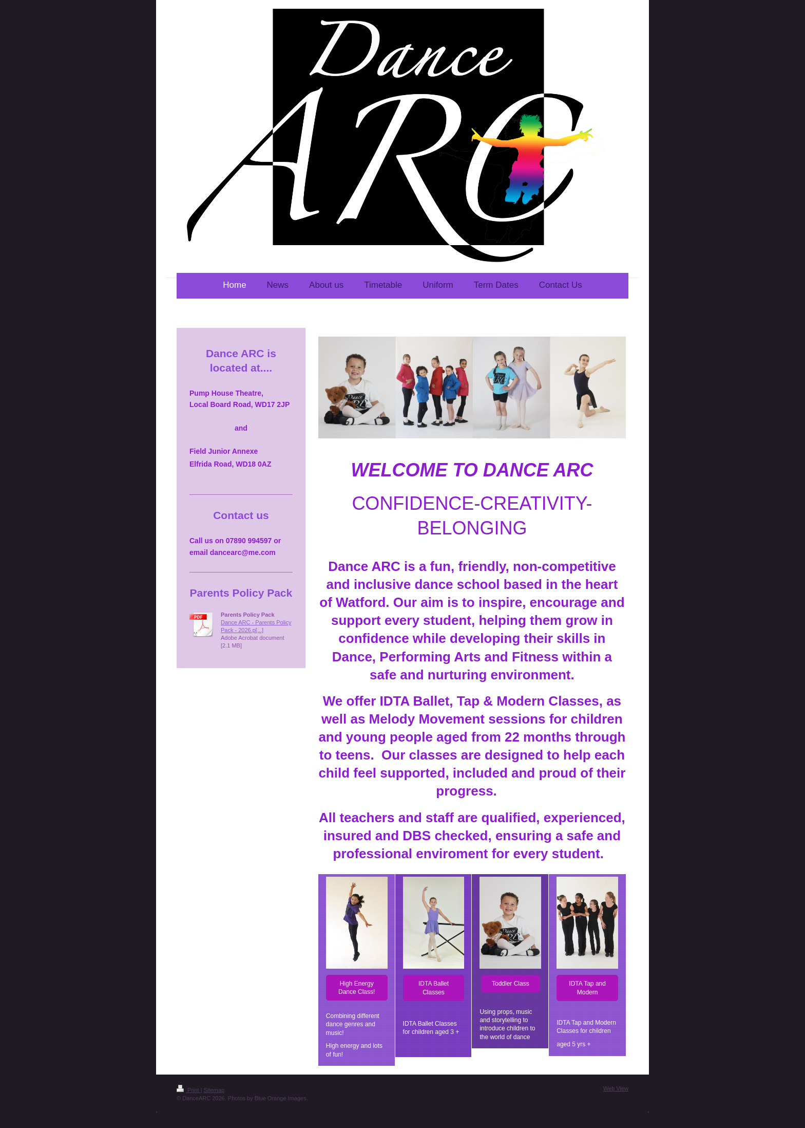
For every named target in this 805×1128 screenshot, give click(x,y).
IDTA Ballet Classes (433, 987)
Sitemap (214, 1090)
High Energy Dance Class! (356, 987)
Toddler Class (510, 983)
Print (189, 1090)
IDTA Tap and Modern (587, 987)
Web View (615, 1088)
